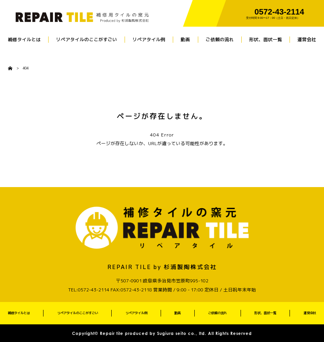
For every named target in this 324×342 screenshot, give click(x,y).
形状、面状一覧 (265, 39)
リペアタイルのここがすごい (86, 39)
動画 (185, 39)
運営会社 (306, 39)
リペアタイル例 (148, 39)
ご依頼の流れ (220, 39)
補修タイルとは (24, 39)
